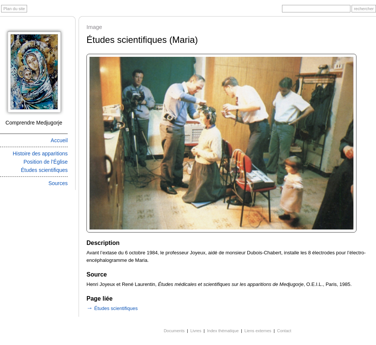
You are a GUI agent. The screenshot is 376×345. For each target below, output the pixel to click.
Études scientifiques (44, 170)
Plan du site (14, 8)
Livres (195, 330)
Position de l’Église (45, 162)
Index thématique (223, 330)
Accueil (59, 140)
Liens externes (257, 330)
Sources (58, 183)
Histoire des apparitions (40, 153)
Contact (284, 330)
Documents (174, 330)
